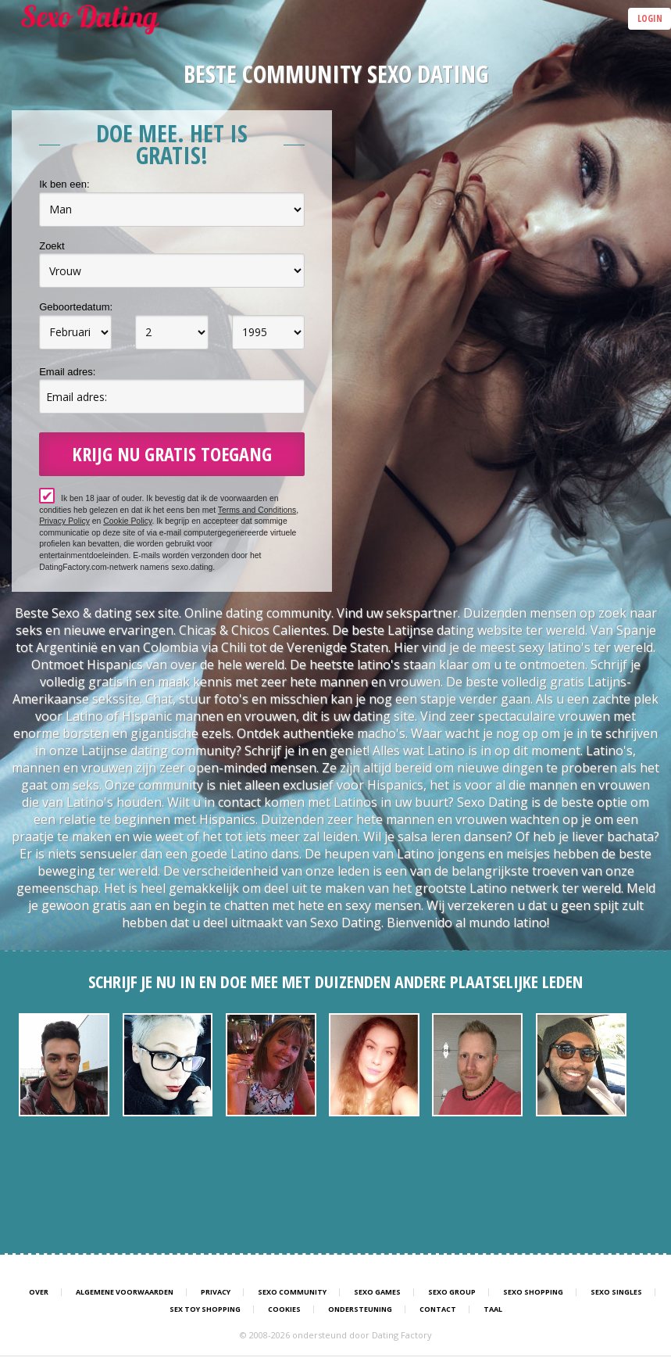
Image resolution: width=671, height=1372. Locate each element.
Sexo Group (452, 1292)
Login (649, 18)
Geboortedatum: (75, 307)
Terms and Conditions (257, 510)
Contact (437, 1309)
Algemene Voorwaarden (124, 1292)
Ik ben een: (64, 184)
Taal (493, 1309)
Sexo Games (377, 1292)
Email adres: (67, 372)
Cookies (284, 1309)
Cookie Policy (127, 521)
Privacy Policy (64, 521)
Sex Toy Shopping (205, 1309)
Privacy (215, 1292)
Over (38, 1292)
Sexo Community (292, 1292)
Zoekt (52, 246)
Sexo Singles (616, 1292)
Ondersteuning (360, 1309)
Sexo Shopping (533, 1292)
